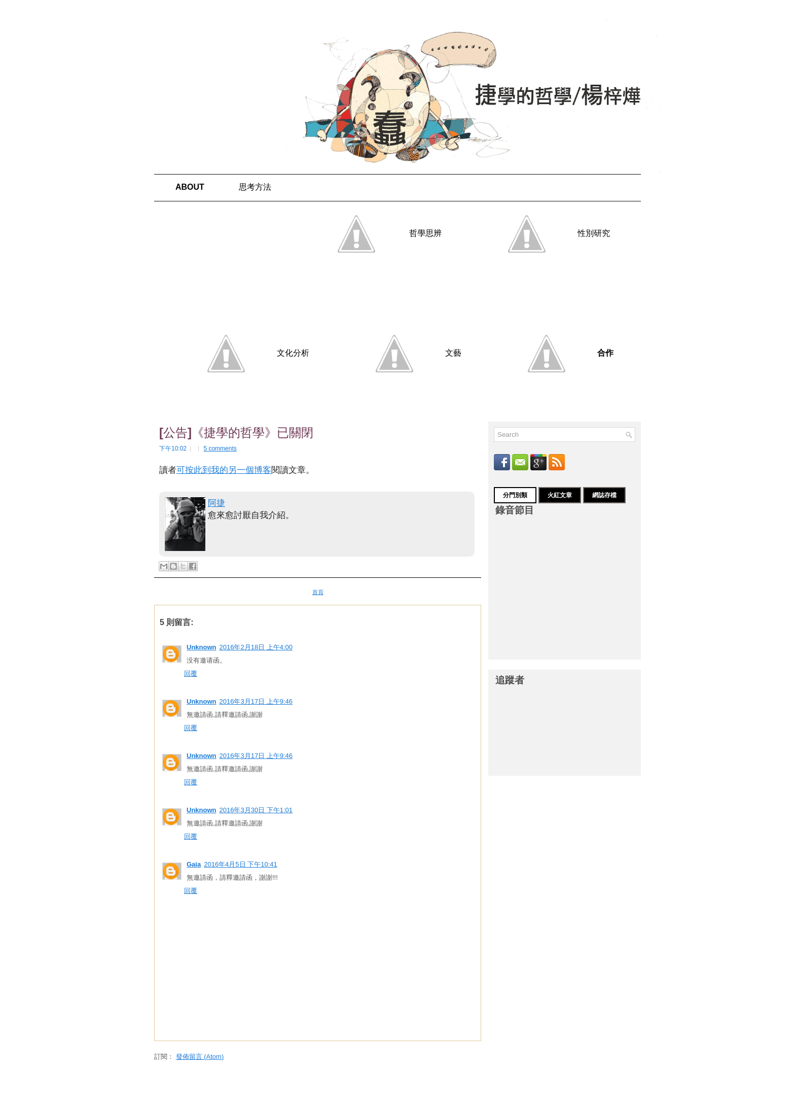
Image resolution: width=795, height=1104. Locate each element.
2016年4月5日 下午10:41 (240, 864)
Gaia (194, 864)
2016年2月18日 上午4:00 (256, 647)
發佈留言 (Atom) (200, 1056)
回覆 (190, 673)
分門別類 (515, 495)
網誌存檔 (604, 495)
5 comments (219, 448)
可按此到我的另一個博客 (223, 470)
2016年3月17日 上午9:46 (256, 701)
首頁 (317, 592)
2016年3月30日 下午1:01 (256, 810)
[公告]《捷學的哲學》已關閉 (236, 433)
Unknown (201, 647)
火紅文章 (560, 495)
